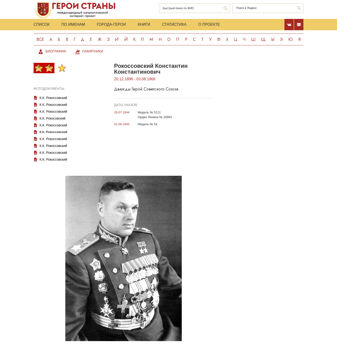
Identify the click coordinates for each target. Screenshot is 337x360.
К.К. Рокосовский (53, 118)
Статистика (174, 24)
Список (42, 24)
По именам (73, 24)
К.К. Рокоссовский (53, 98)
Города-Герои (111, 24)
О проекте (209, 24)
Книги (144, 24)
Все (40, 39)
